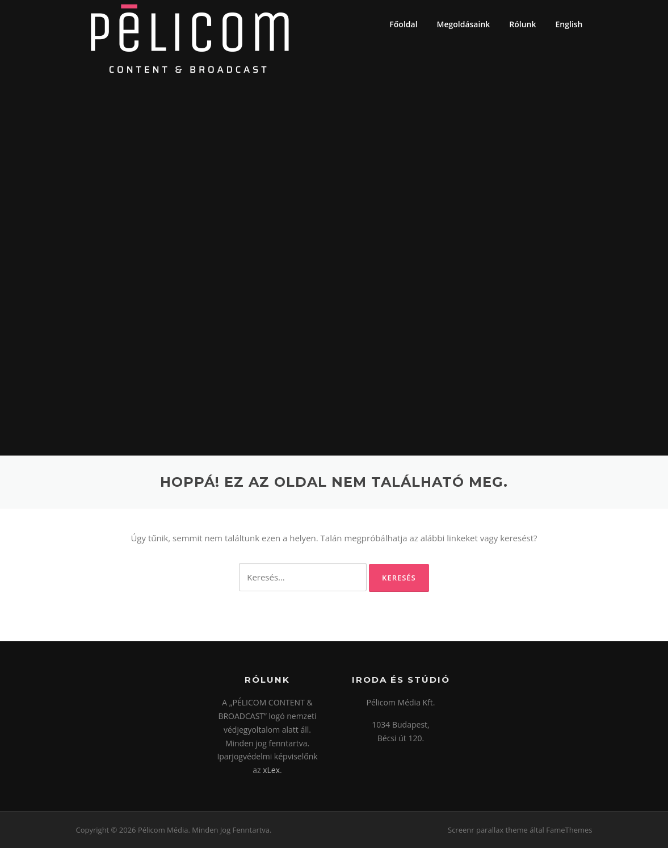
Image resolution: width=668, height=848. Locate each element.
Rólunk (522, 24)
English (569, 24)
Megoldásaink (463, 24)
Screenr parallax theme (488, 830)
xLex (271, 770)
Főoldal (403, 24)
